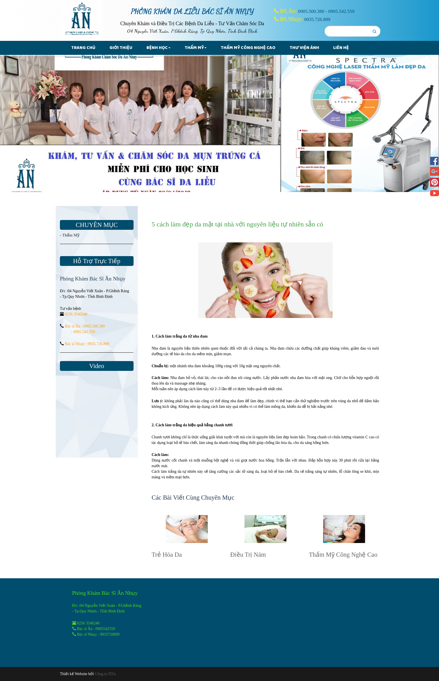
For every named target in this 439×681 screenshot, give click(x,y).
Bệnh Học (158, 47)
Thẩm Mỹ (196, 47)
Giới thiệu (120, 47)
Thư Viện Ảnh (304, 47)
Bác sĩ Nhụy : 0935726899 (98, 634)
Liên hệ (341, 47)
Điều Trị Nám (248, 554)
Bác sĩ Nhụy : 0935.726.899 (87, 344)
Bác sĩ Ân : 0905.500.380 (85, 326)
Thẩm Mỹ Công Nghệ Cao (248, 47)
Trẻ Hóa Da (167, 554)
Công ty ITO (105, 674)
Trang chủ (83, 47)
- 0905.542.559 (83, 332)
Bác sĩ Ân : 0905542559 (96, 629)
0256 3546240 (76, 314)
